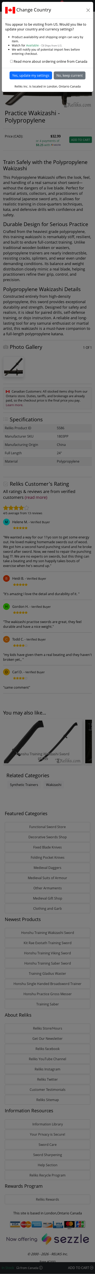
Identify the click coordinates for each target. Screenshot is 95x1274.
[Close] (88, 10)
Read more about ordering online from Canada (50, 61)
